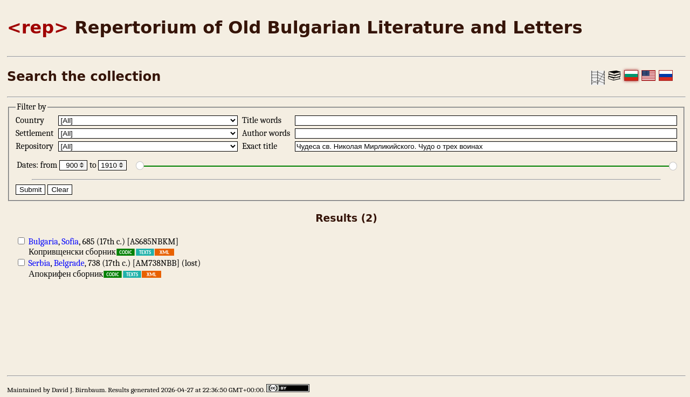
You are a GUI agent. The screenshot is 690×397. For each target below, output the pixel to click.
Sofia (70, 242)
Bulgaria (43, 242)
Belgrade (69, 263)
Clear (59, 190)
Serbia (40, 263)
